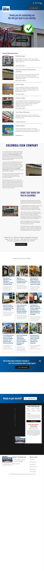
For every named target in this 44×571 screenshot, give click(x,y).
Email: (32, 408)
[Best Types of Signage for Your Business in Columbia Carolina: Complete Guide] (8, 271)
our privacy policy (35, 435)
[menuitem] (33, 460)
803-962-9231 (38, 2)
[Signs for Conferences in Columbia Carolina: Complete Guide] (22, 271)
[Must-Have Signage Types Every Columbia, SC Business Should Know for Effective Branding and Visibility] (22, 328)
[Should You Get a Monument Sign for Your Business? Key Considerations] (8, 298)
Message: (28, 413)
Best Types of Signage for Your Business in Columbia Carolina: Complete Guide (8, 281)
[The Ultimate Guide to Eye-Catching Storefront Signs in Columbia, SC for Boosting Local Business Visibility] (8, 328)
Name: (27, 408)
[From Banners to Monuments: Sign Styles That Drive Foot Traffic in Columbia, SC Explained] (35, 328)
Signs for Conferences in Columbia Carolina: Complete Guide (22, 280)
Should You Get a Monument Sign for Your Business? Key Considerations (8, 307)
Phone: (37, 408)
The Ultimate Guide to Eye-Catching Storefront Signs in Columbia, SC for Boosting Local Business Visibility (8, 339)
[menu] (41, 3)
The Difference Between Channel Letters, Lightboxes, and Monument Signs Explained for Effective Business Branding (35, 310)
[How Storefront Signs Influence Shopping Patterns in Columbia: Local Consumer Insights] (35, 271)
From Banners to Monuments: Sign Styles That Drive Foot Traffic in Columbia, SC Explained (35, 339)
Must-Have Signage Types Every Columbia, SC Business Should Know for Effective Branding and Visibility (22, 340)
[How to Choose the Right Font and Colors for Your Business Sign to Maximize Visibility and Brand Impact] (22, 298)
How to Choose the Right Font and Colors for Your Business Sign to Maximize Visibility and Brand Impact (22, 309)
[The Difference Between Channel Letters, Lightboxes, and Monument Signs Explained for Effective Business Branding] (35, 298)
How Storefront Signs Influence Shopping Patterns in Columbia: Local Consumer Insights (35, 281)
